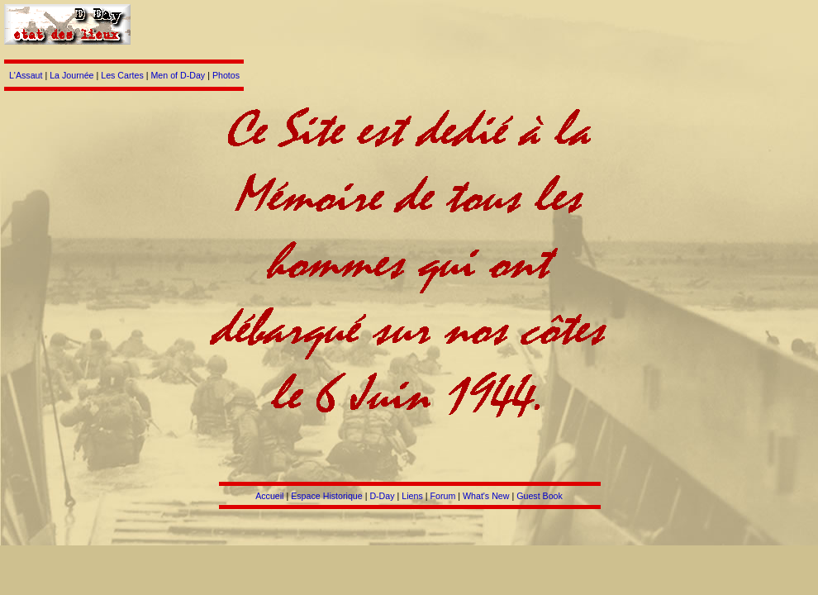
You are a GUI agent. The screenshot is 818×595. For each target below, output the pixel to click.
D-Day (381, 496)
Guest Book (539, 496)
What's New (486, 496)
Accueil (269, 496)
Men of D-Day (177, 75)
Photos (226, 75)
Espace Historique (326, 496)
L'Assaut (26, 75)
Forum (442, 496)
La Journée (71, 75)
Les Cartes (122, 75)
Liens (412, 496)
